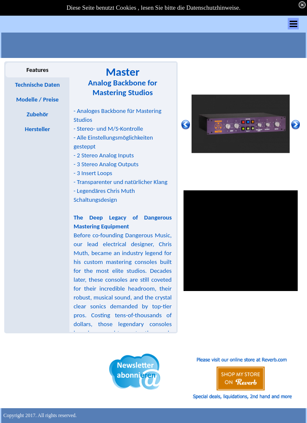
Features (37, 70)
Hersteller (37, 129)
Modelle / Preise (37, 99)
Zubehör (37, 114)
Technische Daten (37, 84)
